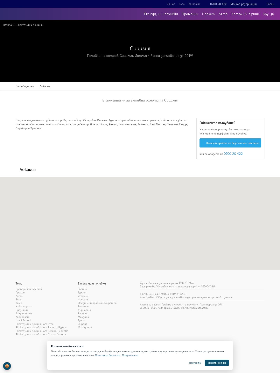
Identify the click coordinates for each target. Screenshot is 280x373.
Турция (82, 292)
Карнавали (22, 317)
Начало (7, 25)
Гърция (82, 289)
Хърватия (84, 310)
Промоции (190, 13)
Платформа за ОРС (211, 304)
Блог (182, 4)
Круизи (268, 13)
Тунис (81, 320)
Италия (83, 296)
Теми (19, 283)
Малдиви (83, 317)
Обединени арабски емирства (97, 303)
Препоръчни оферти (29, 289)
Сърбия (82, 324)
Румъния (83, 306)
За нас (171, 4)
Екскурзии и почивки (161, 13)
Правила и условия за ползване (180, 304)
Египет (83, 313)
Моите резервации (243, 4)
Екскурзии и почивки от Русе (34, 324)
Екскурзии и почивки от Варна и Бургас (41, 327)
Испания (83, 299)
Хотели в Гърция (245, 13)
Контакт (194, 4)
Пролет (208, 13)
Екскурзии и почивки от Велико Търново (42, 331)
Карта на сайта (150, 304)
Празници (22, 310)
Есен (19, 299)
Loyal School (23, 320)
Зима (19, 303)
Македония (85, 327)
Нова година (24, 306)
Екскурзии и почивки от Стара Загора (41, 334)
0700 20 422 (218, 4)
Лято (223, 13)
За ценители (24, 313)
